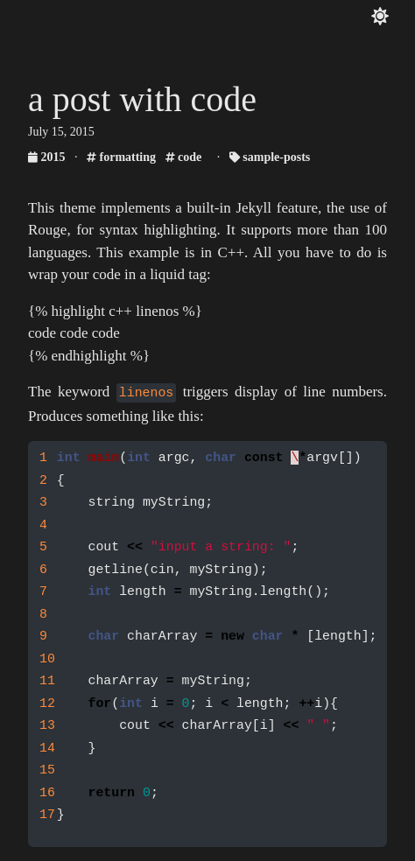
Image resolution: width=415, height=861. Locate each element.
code (183, 157)
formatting (121, 157)
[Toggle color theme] (380, 16)
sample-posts (270, 157)
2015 (48, 157)
